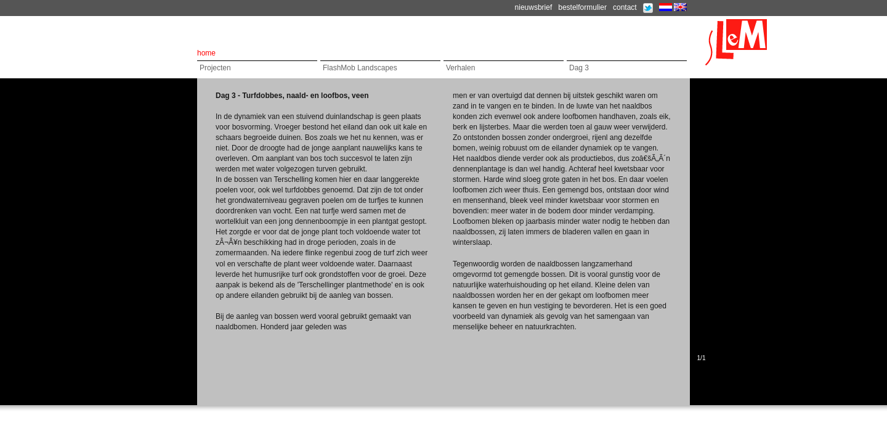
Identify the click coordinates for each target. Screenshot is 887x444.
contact (625, 7)
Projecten (215, 68)
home (206, 53)
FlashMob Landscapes (360, 68)
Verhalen (460, 68)
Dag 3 (579, 68)
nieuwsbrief (534, 7)
